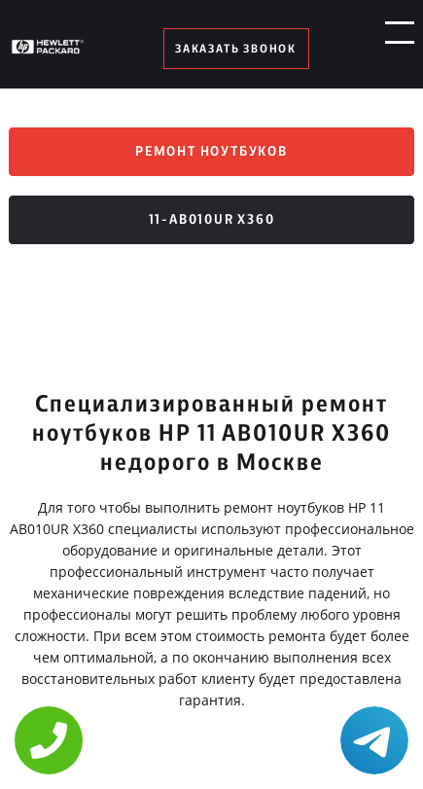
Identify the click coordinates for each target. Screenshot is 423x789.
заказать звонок (236, 48)
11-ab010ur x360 (212, 220)
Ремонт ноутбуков (211, 152)
